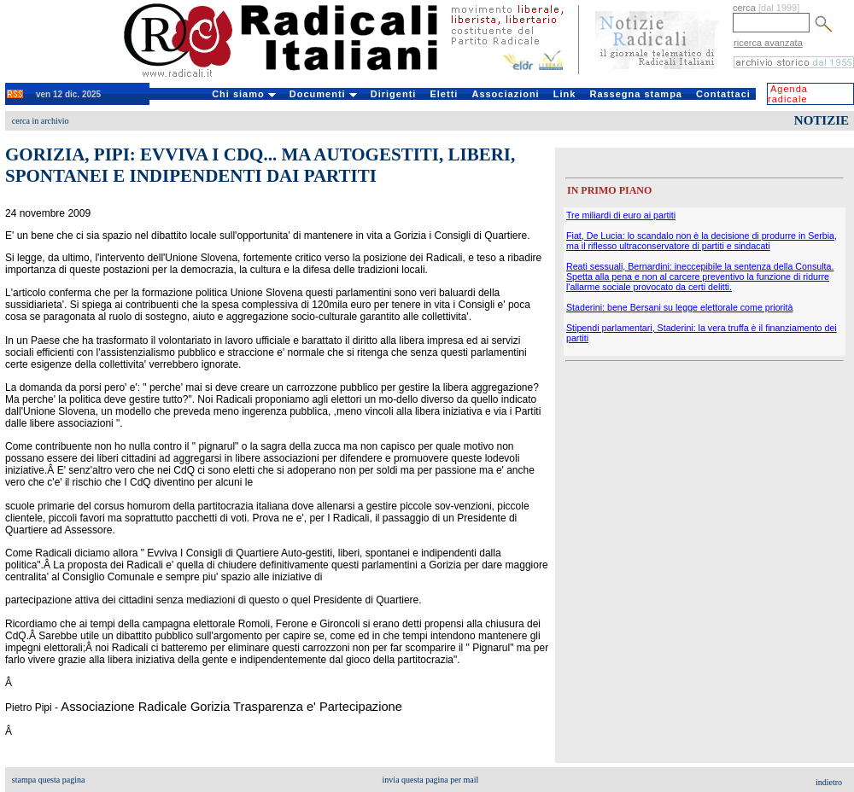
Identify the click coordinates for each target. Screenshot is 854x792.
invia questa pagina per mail (431, 779)
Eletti (444, 94)
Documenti (323, 94)
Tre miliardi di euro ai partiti (621, 215)
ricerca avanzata (768, 43)
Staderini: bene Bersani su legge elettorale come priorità (679, 307)
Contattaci (723, 94)
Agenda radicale (788, 94)
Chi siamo (244, 94)
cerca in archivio (40, 120)
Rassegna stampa (635, 94)
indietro (829, 782)
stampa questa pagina (48, 779)
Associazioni (505, 94)
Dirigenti (394, 94)
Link (564, 94)
